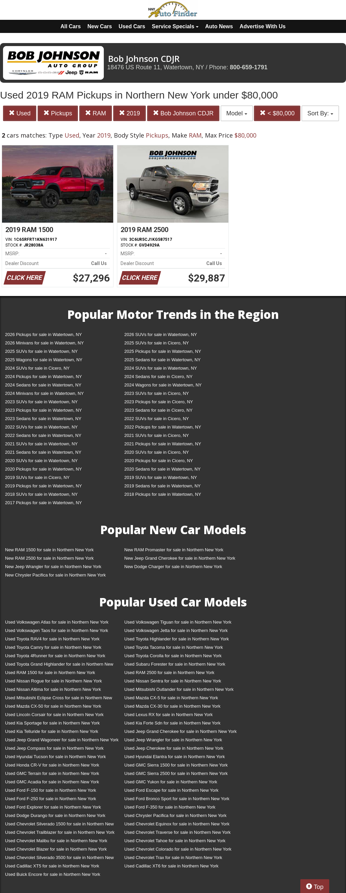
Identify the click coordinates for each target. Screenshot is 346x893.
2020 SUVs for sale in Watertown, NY (41, 460)
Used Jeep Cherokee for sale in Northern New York (173, 748)
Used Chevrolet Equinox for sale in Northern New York (176, 823)
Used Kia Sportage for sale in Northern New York (52, 722)
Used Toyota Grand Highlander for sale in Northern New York (59, 665)
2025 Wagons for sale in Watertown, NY (43, 359)
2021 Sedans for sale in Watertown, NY (43, 452)
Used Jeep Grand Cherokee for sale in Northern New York (180, 731)
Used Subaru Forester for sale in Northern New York (174, 664)
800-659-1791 (248, 67)
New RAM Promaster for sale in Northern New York (173, 549)
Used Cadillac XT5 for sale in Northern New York (52, 865)
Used (20, 113)
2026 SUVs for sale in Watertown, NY (160, 334)
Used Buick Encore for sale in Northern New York (52, 874)
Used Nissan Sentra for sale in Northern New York (172, 680)
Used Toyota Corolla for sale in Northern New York (173, 655)
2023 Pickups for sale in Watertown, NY (43, 410)
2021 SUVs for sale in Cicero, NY (156, 435)
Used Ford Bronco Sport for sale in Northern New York (176, 798)
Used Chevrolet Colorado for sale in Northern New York (177, 849)
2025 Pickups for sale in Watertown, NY (162, 351)
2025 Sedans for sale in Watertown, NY (162, 359)
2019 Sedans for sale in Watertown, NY (162, 485)
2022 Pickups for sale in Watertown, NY (162, 427)
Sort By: (320, 113)
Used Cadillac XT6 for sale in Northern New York (171, 865)
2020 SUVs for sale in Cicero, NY (156, 452)
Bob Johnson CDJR (183, 113)
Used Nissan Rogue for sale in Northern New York (53, 680)
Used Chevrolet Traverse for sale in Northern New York (177, 832)
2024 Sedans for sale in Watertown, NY (43, 384)
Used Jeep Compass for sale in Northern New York (54, 748)
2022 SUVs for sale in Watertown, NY (41, 427)
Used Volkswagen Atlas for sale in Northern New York (57, 622)
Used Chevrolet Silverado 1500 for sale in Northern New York (59, 825)
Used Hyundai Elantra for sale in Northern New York (174, 756)
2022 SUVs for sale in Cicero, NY (156, 418)
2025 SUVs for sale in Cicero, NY (156, 342)
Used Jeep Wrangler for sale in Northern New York (173, 739)
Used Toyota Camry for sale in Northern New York (53, 647)
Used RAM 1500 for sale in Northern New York (50, 672)
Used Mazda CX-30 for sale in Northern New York (172, 706)
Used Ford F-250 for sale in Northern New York (50, 798)
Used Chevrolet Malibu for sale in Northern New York (56, 840)
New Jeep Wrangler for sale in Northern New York (53, 566)
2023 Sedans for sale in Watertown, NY (43, 418)
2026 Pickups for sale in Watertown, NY (43, 334)
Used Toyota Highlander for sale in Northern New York (176, 638)
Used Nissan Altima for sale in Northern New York (53, 689)
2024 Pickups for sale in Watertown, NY (43, 376)
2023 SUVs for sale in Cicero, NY (156, 393)
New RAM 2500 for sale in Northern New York (49, 558)
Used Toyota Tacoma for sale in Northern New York (173, 647)
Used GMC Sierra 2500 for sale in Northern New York (176, 773)
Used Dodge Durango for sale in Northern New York (55, 815)
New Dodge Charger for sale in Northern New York (173, 566)
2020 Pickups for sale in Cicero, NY (158, 460)
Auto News (219, 26)
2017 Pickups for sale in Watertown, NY (43, 502)
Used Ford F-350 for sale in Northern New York (169, 807)
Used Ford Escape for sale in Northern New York (171, 790)
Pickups (57, 113)
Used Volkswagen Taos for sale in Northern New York (56, 630)
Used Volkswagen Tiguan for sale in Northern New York (177, 622)
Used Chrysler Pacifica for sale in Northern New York (175, 815)
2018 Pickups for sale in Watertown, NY (162, 494)
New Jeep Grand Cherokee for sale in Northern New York (179, 558)
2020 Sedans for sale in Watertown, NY (162, 469)
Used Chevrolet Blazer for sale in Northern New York (56, 849)
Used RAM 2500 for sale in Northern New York (169, 672)
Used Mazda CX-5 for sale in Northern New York (171, 697)
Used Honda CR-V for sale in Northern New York (52, 765)
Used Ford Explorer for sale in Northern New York (53, 807)
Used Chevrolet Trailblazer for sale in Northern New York (60, 832)
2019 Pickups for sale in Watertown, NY (43, 485)
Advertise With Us (263, 26)
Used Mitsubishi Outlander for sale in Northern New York (178, 689)
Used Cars (132, 26)
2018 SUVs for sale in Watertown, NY (41, 494)
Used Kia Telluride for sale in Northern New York (51, 731)
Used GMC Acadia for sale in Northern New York (52, 781)
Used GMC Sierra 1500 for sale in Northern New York (176, 765)
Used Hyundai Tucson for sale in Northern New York (55, 756)
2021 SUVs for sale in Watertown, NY (41, 443)
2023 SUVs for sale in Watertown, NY (41, 401)
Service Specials (175, 26)
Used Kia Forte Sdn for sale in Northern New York (172, 722)
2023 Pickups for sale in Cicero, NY (158, 401)
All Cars (70, 26)
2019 (129, 113)
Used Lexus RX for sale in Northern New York (168, 714)
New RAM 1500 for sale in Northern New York (49, 549)
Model (236, 113)
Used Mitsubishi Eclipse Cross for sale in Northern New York (58, 699)
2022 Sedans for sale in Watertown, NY (43, 435)
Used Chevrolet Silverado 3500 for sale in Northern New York (59, 859)
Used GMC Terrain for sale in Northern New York (52, 773)
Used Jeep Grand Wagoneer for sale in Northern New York (62, 739)
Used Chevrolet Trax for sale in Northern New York (173, 857)
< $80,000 (277, 113)
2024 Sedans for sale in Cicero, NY (158, 376)
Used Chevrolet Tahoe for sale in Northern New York (174, 840)
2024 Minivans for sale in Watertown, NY (44, 393)
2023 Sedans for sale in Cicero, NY (158, 410)
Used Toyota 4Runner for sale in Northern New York (55, 655)
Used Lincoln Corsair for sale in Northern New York (54, 714)
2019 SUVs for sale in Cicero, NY (37, 477)
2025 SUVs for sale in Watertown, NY (41, 351)
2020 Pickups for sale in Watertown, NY (43, 469)
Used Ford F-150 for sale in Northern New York (50, 790)
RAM (95, 113)
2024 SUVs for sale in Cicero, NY (37, 368)
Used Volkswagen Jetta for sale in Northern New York (176, 630)
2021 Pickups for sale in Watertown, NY (162, 443)
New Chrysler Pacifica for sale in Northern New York (55, 575)
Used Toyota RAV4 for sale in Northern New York (52, 638)
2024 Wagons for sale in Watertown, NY (163, 384)
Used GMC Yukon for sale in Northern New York (170, 781)
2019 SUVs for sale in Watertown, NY (160, 477)
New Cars (99, 26)
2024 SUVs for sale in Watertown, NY (160, 368)
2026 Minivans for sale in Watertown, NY (44, 342)
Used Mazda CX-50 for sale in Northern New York (53, 706)
